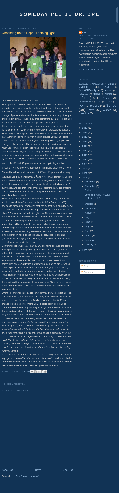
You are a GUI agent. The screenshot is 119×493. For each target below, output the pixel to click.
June (88, 222)
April (87, 231)
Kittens (96, 94)
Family (108, 90)
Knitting (108, 94)
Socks (87, 190)
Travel (91, 110)
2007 (85, 173)
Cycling (83, 86)
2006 (85, 177)
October (89, 203)
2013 (85, 146)
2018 (85, 128)
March (88, 235)
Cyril (107, 87)
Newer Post (7, 470)
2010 (85, 159)
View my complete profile (94, 70)
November (90, 186)
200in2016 (83, 84)
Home (38, 470)
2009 (85, 164)
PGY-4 (82, 106)
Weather (84, 113)
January (89, 244)
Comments (87, 272)
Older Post (68, 470)
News (106, 98)
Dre (84, 32)
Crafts (111, 83)
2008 (85, 168)
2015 (85, 141)
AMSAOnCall (98, 84)
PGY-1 (98, 102)
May (87, 226)
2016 (85, 137)
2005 (85, 250)
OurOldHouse (85, 102)
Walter (107, 110)
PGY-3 (109, 101)
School (111, 105)
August (89, 213)
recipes (94, 105)
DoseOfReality (87, 90)
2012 (85, 150)
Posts (85, 266)
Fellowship (83, 94)
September (91, 208)
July (87, 217)
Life (82, 98)
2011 (85, 155)
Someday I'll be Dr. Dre (60, 14)
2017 (85, 132)
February (90, 240)
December (90, 181)
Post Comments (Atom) (27, 476)
